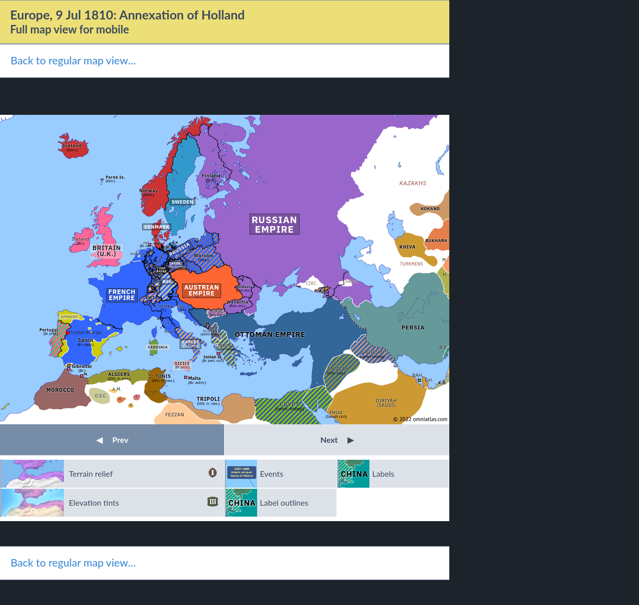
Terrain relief (143, 474)
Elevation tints (143, 503)
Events (272, 473)
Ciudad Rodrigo (86, 332)
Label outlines (284, 502)
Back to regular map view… (73, 60)
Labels (383, 473)
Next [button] (337, 439)
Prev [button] (112, 439)
